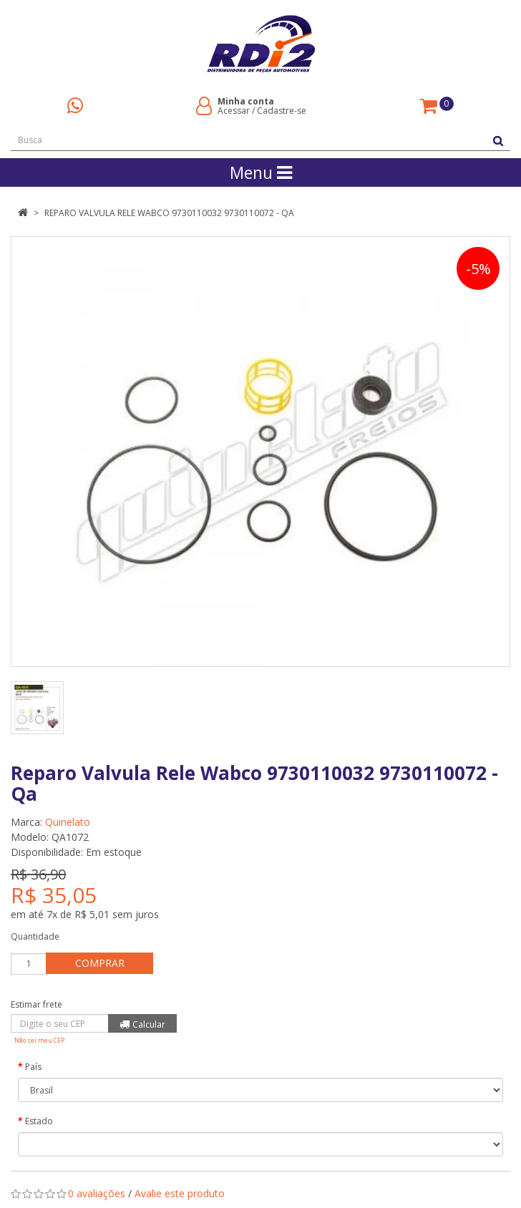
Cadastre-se (281, 110)
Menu (261, 172)
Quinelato (67, 822)
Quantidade (35, 936)
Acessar (234, 110)
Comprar (100, 963)
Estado (39, 1121)
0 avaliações (96, 1193)
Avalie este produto (180, 1193)
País (33, 1067)
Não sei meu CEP (39, 1040)
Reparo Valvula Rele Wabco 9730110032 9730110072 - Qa (169, 213)
